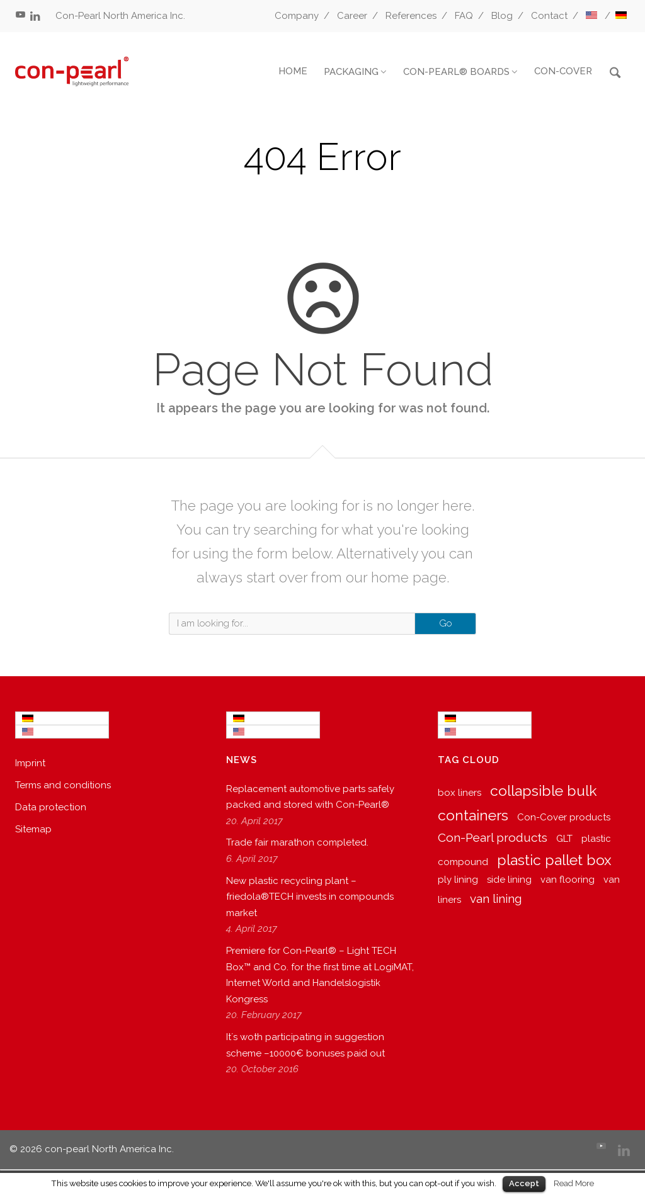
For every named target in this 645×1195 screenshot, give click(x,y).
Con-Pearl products (492, 837)
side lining (509, 879)
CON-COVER (563, 71)
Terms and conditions (63, 785)
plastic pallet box (554, 859)
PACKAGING (351, 71)
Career (352, 15)
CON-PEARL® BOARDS (456, 71)
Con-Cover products (563, 817)
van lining (496, 898)
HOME (292, 71)
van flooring (567, 879)
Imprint (30, 763)
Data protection (50, 807)
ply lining (458, 879)
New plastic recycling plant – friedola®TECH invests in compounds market (310, 897)
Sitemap (33, 829)
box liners (459, 792)
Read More (574, 1183)
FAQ (464, 15)
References (411, 15)
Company (297, 15)
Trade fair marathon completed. (297, 842)
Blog (502, 15)
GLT (564, 838)
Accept (524, 1183)
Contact (549, 15)
